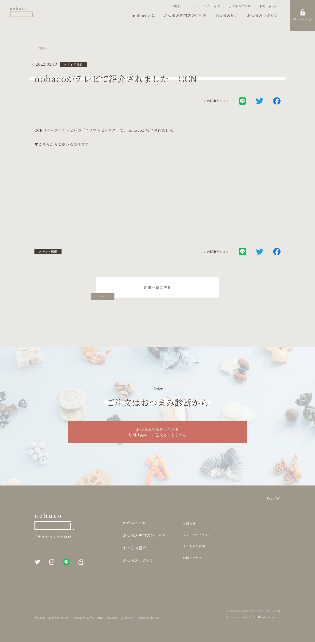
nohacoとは (144, 15)
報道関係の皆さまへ (149, 617)
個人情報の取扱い (59, 617)
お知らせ (177, 6)
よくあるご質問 (240, 6)
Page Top (274, 498)
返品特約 (111, 617)
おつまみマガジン (262, 15)
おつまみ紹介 (227, 15)
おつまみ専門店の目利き (185, 15)
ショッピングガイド (206, 6)
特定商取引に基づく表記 (88, 617)
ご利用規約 (127, 617)
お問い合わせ (268, 6)
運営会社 (39, 617)
